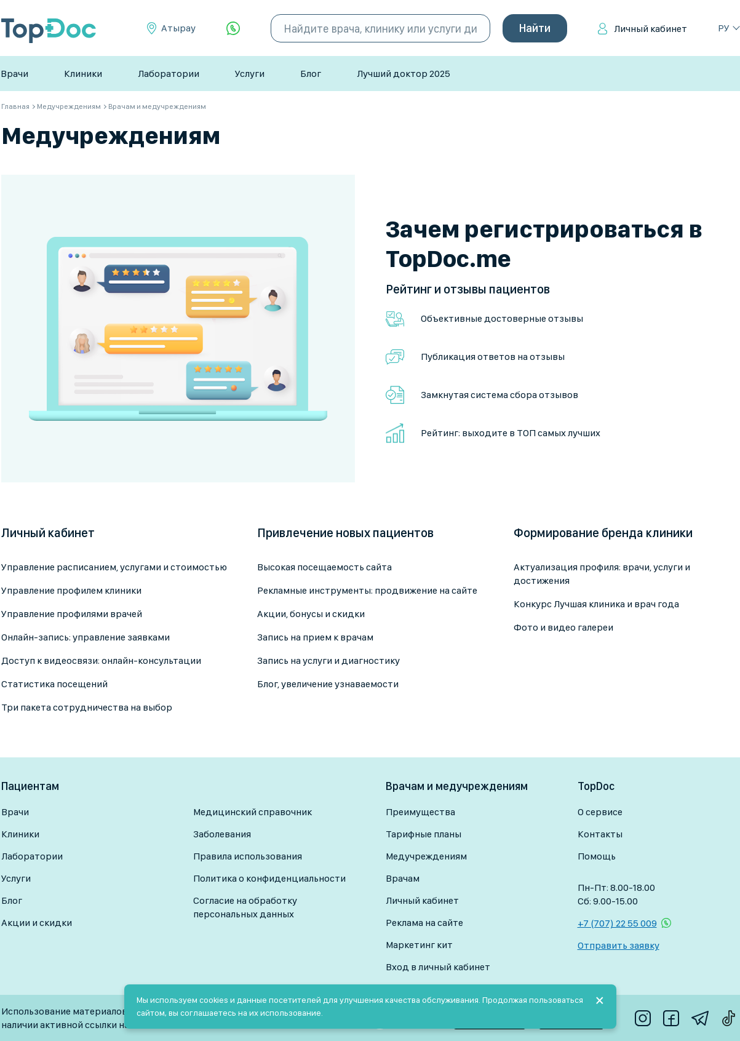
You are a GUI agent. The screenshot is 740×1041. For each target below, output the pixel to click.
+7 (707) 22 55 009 (617, 923)
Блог (310, 73)
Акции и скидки (36, 922)
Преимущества (420, 812)
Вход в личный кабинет (438, 967)
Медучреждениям (426, 856)
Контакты (600, 834)
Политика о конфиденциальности (269, 878)
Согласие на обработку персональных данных (245, 907)
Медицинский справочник (252, 812)
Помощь (597, 856)
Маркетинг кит (419, 945)
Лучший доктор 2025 (403, 73)
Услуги (250, 73)
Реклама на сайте (424, 922)
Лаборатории (168, 73)
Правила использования (247, 856)
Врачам (403, 878)
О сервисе (600, 812)
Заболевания (222, 834)
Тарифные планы (423, 834)
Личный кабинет (650, 28)
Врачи (14, 73)
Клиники (83, 73)
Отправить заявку (618, 945)
